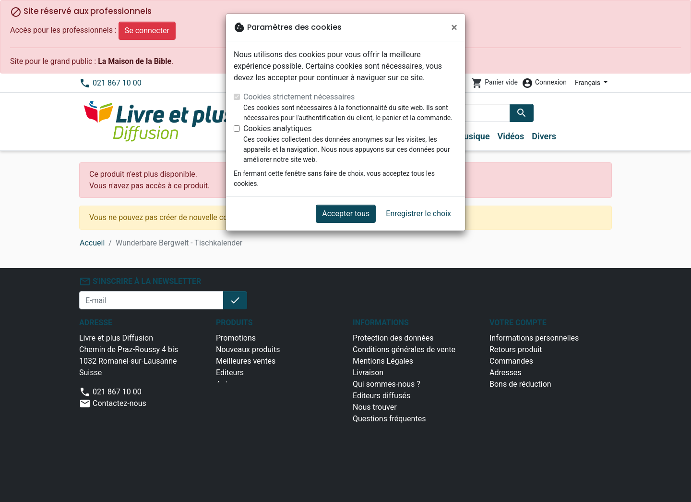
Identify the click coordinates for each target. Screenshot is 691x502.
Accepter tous (345, 213)
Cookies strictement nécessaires (299, 96)
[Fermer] (454, 27)
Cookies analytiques (277, 128)
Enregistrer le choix (418, 213)
